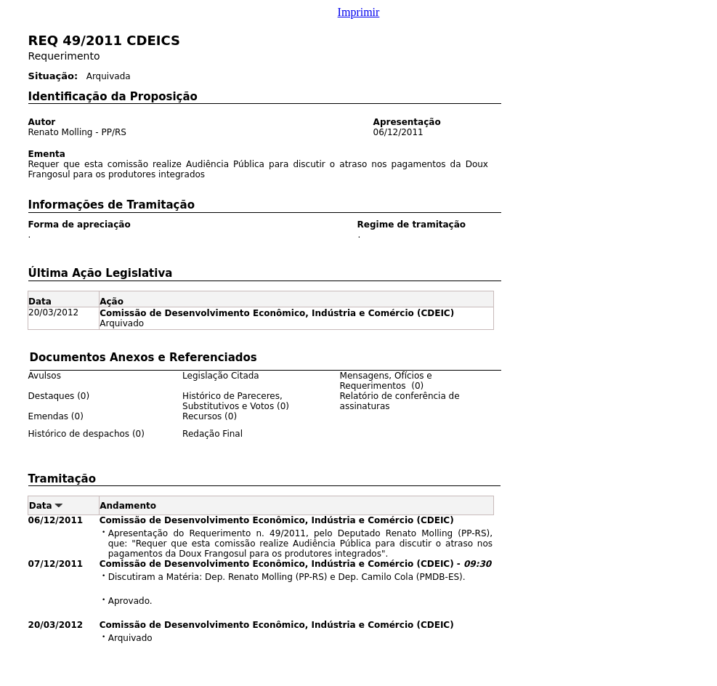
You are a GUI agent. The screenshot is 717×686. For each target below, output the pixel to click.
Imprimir (359, 12)
